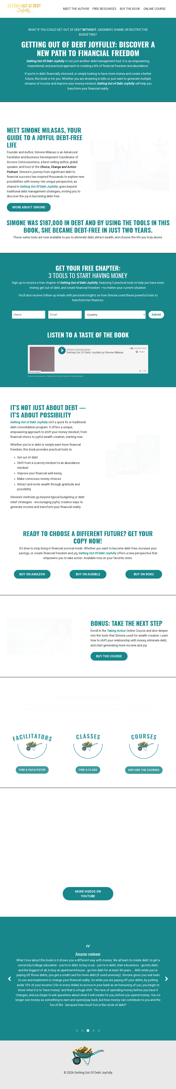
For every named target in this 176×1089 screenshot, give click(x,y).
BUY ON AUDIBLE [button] (88, 578)
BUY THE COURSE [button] (109, 661)
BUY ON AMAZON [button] (32, 578)
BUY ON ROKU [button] (144, 578)
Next (166, 985)
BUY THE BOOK (129, 9)
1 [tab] (77, 1039)
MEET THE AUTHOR (73, 9)
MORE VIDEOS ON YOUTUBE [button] (88, 898)
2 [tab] (82, 1039)
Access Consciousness (37, 378)
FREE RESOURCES (103, 9)
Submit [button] (156, 315)
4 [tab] (93, 1039)
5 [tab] (99, 1039)
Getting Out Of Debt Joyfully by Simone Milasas (65, 378)
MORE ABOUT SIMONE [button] (28, 208)
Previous (9, 985)
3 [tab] (88, 1039)
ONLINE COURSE (154, 9)
